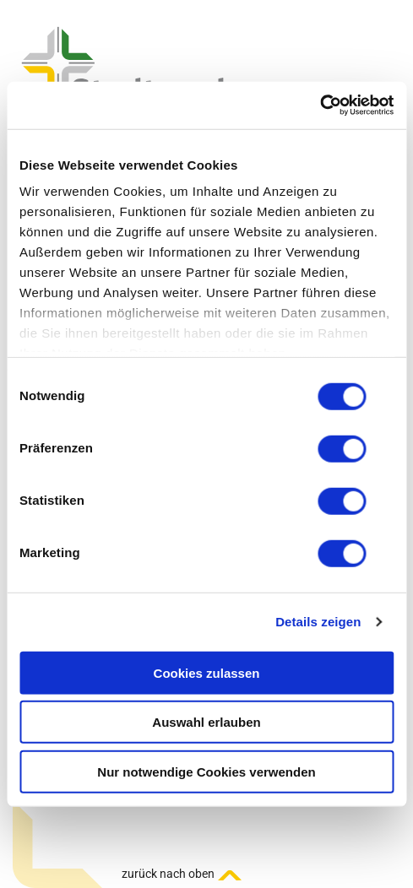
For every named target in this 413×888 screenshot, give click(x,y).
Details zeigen (318, 622)
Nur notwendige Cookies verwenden (206, 771)
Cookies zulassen (207, 672)
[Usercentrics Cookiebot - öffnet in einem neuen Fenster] (320, 105)
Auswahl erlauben (206, 722)
